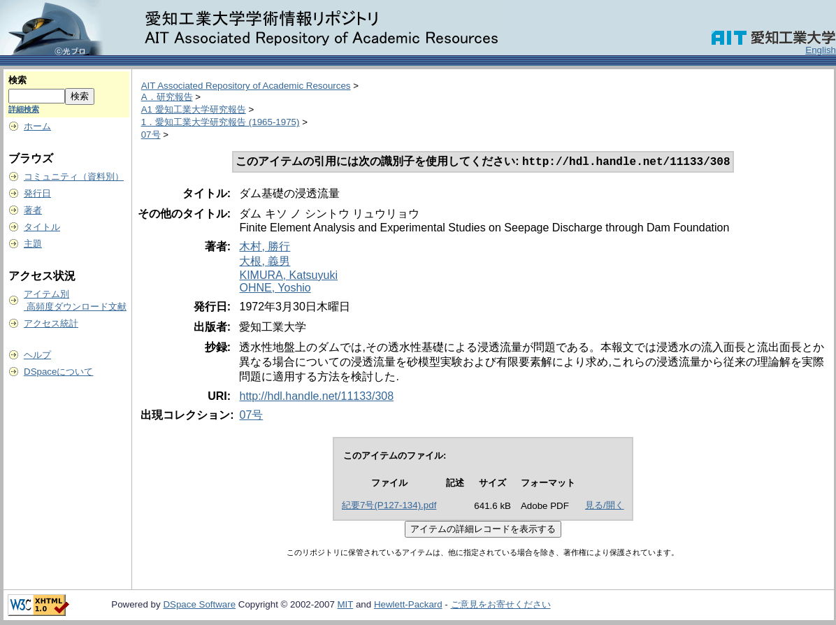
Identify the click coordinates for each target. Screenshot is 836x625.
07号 (151, 134)
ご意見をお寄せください (501, 606)
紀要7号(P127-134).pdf (389, 506)
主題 (33, 243)
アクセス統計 (51, 323)
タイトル (42, 227)
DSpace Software (199, 606)
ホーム (37, 126)
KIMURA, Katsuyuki (288, 276)
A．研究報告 (167, 97)
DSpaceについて (58, 371)
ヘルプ (37, 355)
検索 (17, 80)
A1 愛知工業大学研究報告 (193, 109)
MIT (346, 606)
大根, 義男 (264, 262)
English (820, 50)
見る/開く (604, 506)
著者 (33, 210)
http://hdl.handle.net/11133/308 (316, 397)
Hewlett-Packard (408, 606)
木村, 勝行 (264, 248)
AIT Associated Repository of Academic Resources (246, 85)
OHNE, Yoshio (274, 289)
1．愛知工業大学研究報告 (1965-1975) (220, 122)
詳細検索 (23, 109)
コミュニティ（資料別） (74, 176)
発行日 (37, 193)
